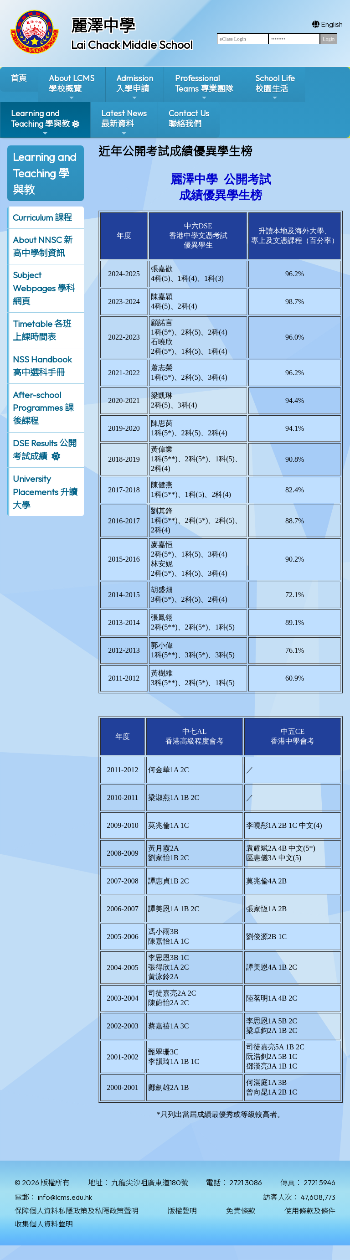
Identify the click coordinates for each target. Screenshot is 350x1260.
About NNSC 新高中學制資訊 (42, 246)
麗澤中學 (103, 25)
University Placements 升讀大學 (45, 492)
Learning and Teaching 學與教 (40, 122)
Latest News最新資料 (124, 122)
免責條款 (240, 1210)
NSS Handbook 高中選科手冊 (42, 366)
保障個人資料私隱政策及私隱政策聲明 (77, 1210)
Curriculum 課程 (42, 217)
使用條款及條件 (309, 1210)
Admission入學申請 (134, 87)
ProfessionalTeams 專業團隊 (204, 87)
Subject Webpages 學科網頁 (44, 288)
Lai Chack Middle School (132, 44)
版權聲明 (182, 1210)
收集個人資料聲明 (44, 1224)
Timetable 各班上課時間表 (42, 330)
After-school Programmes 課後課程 (43, 408)
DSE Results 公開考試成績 (45, 450)
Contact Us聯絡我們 (189, 118)
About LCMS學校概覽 (71, 87)
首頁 (18, 78)
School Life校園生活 (275, 87)
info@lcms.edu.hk (65, 1197)
